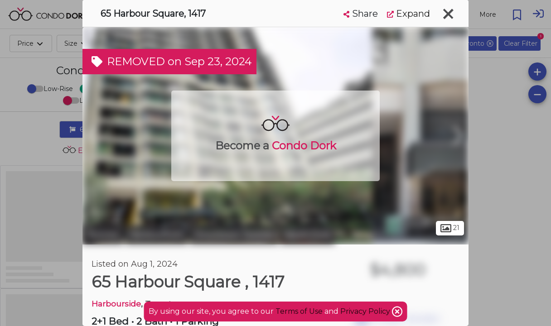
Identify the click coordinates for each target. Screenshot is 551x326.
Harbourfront (156, 235)
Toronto (103, 235)
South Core (307, 235)
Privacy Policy (366, 311)
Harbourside (116, 303)
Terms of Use (299, 311)
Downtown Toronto (234, 235)
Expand (408, 13)
